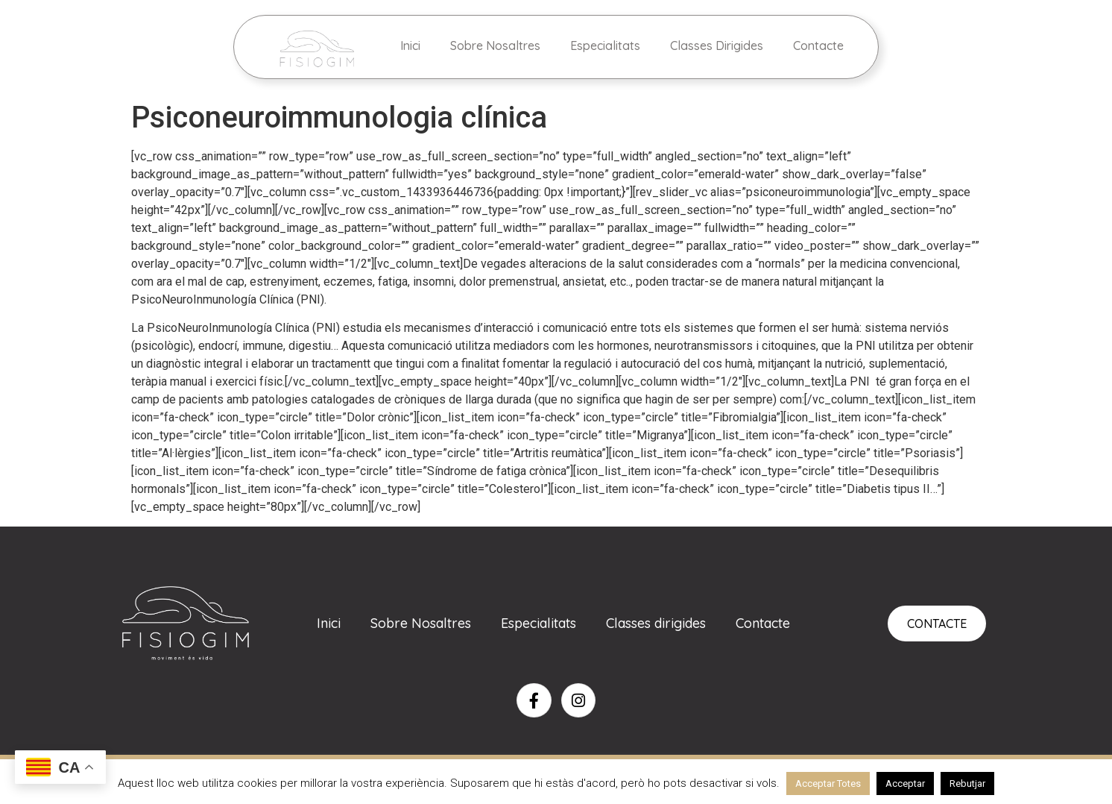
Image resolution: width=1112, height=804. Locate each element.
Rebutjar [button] (967, 783)
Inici (410, 45)
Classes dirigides (656, 623)
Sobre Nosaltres (495, 45)
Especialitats (605, 45)
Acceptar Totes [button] (828, 783)
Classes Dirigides (716, 45)
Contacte (818, 45)
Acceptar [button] (905, 783)
